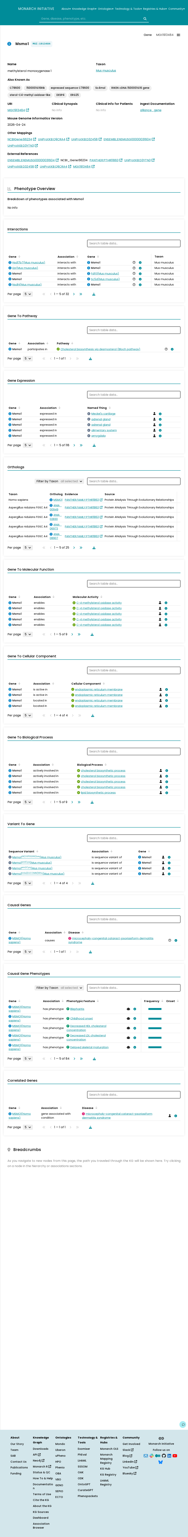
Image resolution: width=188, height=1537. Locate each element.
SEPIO (59, 1491)
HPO (58, 1462)
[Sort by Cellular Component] (103, 683)
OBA (58, 1473)
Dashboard (40, 1518)
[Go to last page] (80, 294)
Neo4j (38, 1460)
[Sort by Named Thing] (109, 407)
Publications (19, 1467)
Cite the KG (41, 1500)
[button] (154, 1009)
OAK (81, 1472)
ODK (81, 1478)
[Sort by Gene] (18, 256)
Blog (127, 1456)
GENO (59, 1485)
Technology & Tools (128, 8)
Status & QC (41, 1472)
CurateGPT (85, 1490)
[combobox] (94, 18)
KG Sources (41, 1512)
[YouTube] (174, 1456)
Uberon (60, 1450)
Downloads (40, 1449)
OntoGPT (84, 1484)
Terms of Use (42, 1494)
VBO (58, 1479)
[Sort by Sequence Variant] (36, 851)
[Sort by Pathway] (71, 343)
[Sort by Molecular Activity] (100, 596)
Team (14, 1450)
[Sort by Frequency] (161, 1001)
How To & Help (43, 1478)
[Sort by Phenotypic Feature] (97, 1001)
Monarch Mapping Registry (106, 1459)
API (37, 1454)
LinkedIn (130, 1462)
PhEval (82, 1454)
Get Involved (131, 1444)
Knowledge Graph (84, 8)
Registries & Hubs (155, 8)
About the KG (42, 1506)
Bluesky (129, 1473)
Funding (15, 1473)
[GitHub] (164, 1456)
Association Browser (41, 1526)
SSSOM (82, 1466)
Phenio (60, 1467)
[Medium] (157, 1456)
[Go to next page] (73, 294)
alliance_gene (150, 110)
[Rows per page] (28, 294)
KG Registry (108, 1474)
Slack (128, 1450)
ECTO (59, 1497)
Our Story (17, 1444)
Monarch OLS (109, 1449)
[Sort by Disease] (82, 932)
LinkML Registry (106, 1483)
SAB (13, 1456)
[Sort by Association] (76, 256)
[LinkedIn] (169, 1456)
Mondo (60, 1444)
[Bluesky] (160, 1462)
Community (176, 8)
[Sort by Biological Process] (105, 764)
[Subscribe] (146, 1456)
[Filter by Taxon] (59, 481)
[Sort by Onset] (177, 1001)
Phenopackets (88, 1496)
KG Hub (105, 1468)
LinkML (82, 1460)
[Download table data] (93, 294)
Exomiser (84, 1449)
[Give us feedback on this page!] (182, 1424)
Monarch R (42, 1466)
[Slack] (152, 1456)
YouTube (130, 1467)
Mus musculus (106, 70)
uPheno (60, 1456)
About (66, 8)
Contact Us (18, 1462)
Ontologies (105, 8)
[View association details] (139, 262)
